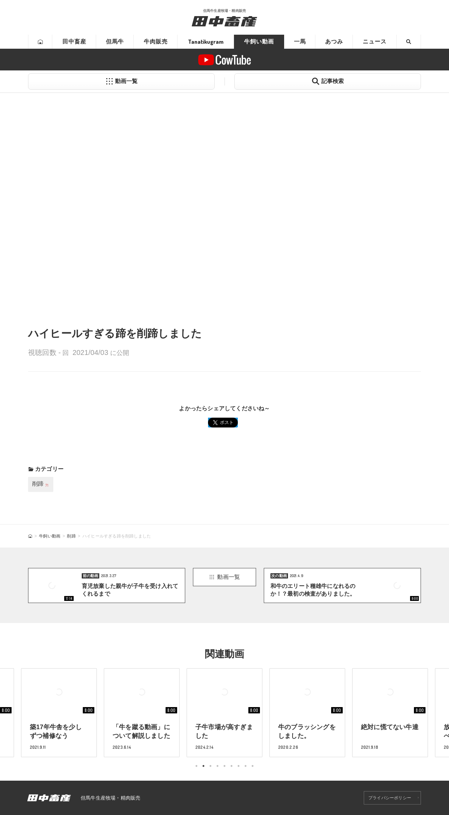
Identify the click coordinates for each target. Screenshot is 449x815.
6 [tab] (231, 765)
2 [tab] (203, 765)
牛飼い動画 (259, 41)
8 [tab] (245, 765)
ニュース (375, 41)
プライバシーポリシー (389, 797)
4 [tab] (217, 765)
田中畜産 (74, 41)
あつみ (334, 41)
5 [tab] (224, 765)
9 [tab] (252, 765)
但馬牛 (115, 41)
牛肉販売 (156, 41)
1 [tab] (196, 765)
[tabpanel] (224, 712)
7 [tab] (238, 765)
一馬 (300, 41)
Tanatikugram (205, 41)
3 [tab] (210, 765)
